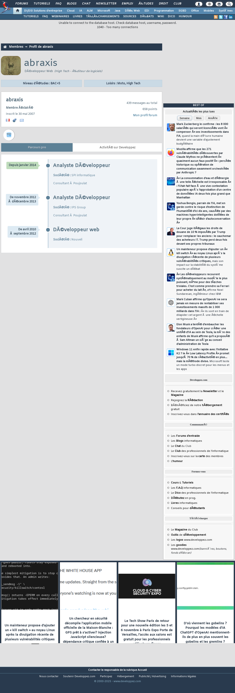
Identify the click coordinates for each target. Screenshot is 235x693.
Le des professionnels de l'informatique (200, 451)
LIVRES (77, 16)
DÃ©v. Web (132, 11)
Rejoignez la (187, 400)
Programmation (164, 11)
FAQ (58, 4)
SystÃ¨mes (226, 11)
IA (80, 11)
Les (185, 436)
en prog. (183, 498)
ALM (90, 11)
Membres (16, 47)
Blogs (71, 4)
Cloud (70, 11)
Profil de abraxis (41, 47)
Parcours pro (37, 148)
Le (176, 446)
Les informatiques (186, 441)
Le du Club (184, 529)
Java (117, 11)
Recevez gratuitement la (194, 391)
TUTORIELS (31, 16)
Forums (21, 4)
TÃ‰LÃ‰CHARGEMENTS (102, 16)
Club (177, 4)
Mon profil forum (145, 115)
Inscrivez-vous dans (200, 414)
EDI (146, 11)
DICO (171, 16)
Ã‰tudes (146, 4)
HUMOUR (185, 16)
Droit (163, 4)
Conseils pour (188, 508)
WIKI (160, 16)
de (188, 535)
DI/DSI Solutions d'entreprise (43, 11)
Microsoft (103, 11)
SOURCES (129, 16)
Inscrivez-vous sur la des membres (197, 456)
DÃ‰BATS (147, 16)
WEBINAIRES (60, 16)
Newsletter (106, 4)
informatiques (184, 503)
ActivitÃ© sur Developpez (117, 148)
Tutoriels (41, 4)
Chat (86, 4)
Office (195, 11)
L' (177, 461)
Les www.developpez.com (191, 540)
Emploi (127, 4)
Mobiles (209, 11)
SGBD (182, 11)
